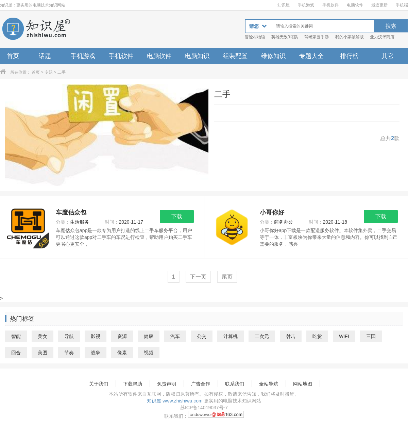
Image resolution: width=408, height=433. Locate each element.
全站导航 (268, 384)
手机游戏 (306, 5)
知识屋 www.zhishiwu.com (174, 400)
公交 (201, 336)
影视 (95, 336)
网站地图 (302, 384)
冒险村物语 (255, 37)
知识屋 (283, 5)
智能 (16, 336)
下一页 (198, 277)
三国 (371, 336)
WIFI (344, 336)
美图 (42, 352)
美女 (42, 336)
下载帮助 (132, 384)
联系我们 (234, 384)
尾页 (227, 277)
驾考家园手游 (316, 37)
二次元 (262, 336)
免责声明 (166, 384)
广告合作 (200, 384)
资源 (122, 336)
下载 (176, 216)
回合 (16, 352)
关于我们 (98, 384)
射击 (290, 336)
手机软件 (330, 5)
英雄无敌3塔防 (284, 37)
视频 (148, 352)
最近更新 (379, 5)
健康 (148, 336)
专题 (49, 72)
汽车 (175, 336)
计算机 (230, 336)
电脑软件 (355, 5)
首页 (13, 56)
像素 (122, 352)
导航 (69, 336)
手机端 (402, 5)
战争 (95, 352)
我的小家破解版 (349, 37)
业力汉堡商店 (382, 37)
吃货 (317, 336)
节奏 (69, 352)
